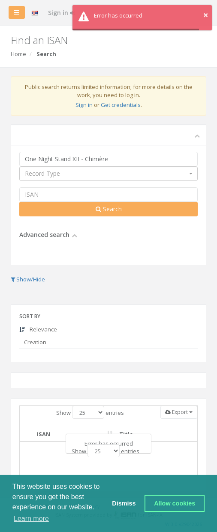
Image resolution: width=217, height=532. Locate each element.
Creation (34, 342)
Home (18, 54)
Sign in (61, 13)
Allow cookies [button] (174, 503)
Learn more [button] (31, 518)
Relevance (38, 329)
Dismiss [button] (124, 503)
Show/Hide (28, 279)
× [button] (205, 15)
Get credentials (121, 105)
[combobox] (108, 173)
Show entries (90, 412)
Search (109, 209)
